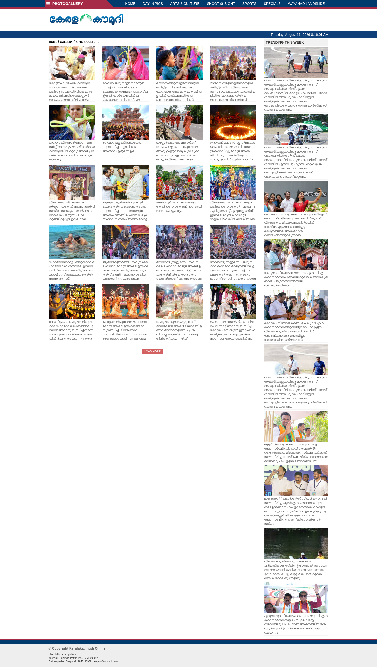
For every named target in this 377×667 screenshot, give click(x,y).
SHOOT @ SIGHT (221, 4)
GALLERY (66, 41)
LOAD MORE (152, 351)
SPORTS (249, 4)
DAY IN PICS (153, 4)
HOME (130, 4)
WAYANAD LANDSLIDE (306, 4)
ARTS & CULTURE (184, 4)
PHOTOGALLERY (64, 3)
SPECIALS (272, 4)
